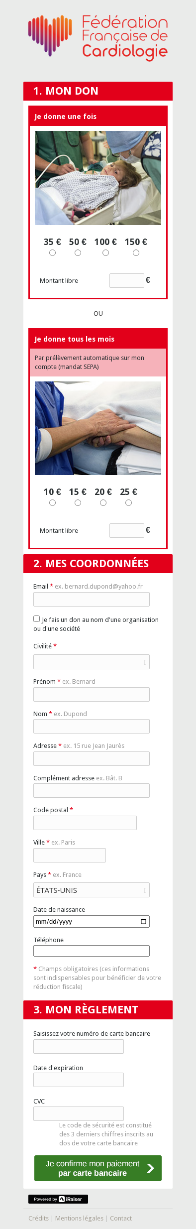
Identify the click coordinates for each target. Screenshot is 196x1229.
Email (88, 586)
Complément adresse (77, 778)
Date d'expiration (58, 1068)
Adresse (78, 745)
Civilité (45, 646)
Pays (57, 874)
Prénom (64, 681)
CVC (39, 1101)
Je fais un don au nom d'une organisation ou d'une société (96, 623)
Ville (54, 842)
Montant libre (95, 280)
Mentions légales (79, 1218)
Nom (60, 714)
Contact (121, 1218)
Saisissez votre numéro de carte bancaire (91, 1033)
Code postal (53, 810)
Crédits (38, 1218)
